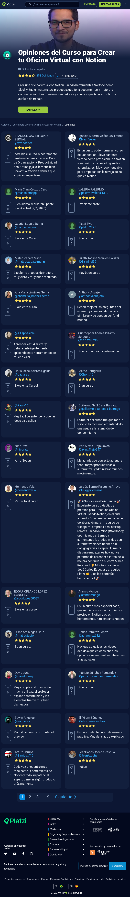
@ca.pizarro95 (88, 340)
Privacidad (79, 879)
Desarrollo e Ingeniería (62, 839)
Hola (102, 879)
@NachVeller (87, 139)
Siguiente (66, 797)
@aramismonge (89, 595)
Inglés (53, 824)
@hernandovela (25, 490)
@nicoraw (21, 449)
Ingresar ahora (110, 4)
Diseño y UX (56, 854)
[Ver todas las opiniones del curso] (36, 75)
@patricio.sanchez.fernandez (98, 676)
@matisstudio (24, 635)
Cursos (5, 124)
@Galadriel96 (87, 261)
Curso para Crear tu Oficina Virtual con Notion (37, 124)
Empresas (89, 4)
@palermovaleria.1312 (93, 193)
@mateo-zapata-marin (30, 261)
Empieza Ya (33, 109)
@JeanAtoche (88, 755)
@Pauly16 (21, 405)
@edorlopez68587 (26, 598)
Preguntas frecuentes (15, 879)
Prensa (44, 879)
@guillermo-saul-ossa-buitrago (99, 409)
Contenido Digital (59, 849)
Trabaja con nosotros (116, 879)
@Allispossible (25, 333)
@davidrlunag (24, 676)
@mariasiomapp (26, 193)
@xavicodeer (23, 143)
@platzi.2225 (87, 227)
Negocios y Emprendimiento (65, 834)
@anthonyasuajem (91, 296)
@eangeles (22, 721)
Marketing (55, 829)
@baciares (22, 374)
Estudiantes (92, 879)
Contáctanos (33, 879)
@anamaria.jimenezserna (32, 296)
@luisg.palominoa (90, 490)
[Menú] (125, 4)
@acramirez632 (89, 635)
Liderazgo (55, 819)
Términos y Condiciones (61, 879)
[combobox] (52, 4)
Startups (54, 844)
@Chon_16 (86, 374)
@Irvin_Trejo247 (90, 449)
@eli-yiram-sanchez (92, 721)
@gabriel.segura (26, 227)
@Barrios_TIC (24, 755)
